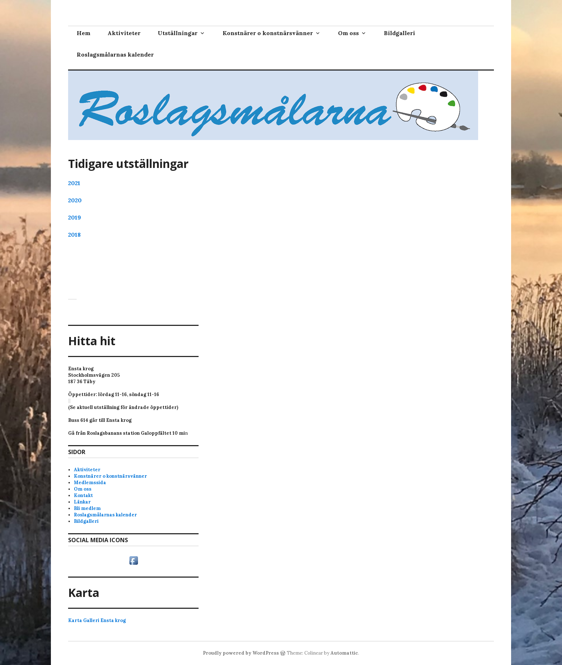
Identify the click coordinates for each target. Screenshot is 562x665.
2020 (75, 200)
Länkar (82, 502)
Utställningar (177, 33)
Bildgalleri (399, 33)
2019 (74, 217)
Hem (83, 33)
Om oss (348, 33)
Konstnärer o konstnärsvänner (268, 33)
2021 (74, 183)
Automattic (344, 653)
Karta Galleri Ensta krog (97, 620)
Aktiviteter (124, 33)
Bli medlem (87, 508)
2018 (74, 234)
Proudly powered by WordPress (241, 653)
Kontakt (83, 495)
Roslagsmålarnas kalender (115, 54)
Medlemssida (90, 483)
